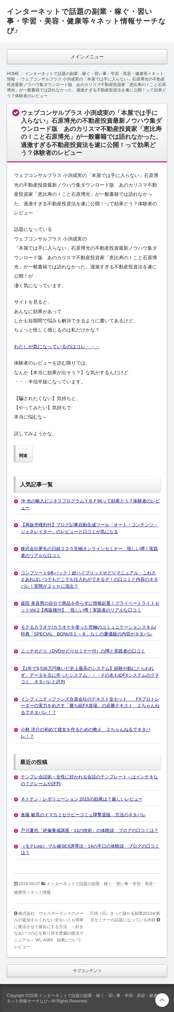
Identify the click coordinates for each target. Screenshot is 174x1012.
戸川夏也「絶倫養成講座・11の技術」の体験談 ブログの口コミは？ (89, 830)
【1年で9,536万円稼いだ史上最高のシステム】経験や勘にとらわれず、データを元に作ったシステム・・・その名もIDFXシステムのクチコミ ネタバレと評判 (90, 675)
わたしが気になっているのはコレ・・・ (57, 346)
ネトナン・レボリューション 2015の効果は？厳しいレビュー (82, 799)
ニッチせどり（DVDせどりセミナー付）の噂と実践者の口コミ (83, 651)
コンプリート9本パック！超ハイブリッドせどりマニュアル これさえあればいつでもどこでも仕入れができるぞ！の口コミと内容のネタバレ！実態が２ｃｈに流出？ (89, 579)
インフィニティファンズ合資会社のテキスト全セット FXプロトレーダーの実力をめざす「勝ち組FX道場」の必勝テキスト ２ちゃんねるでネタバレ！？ (90, 705)
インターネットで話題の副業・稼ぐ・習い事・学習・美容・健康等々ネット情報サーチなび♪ (86, 21)
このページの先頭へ (162, 1000)
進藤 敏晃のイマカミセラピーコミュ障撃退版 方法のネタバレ (83, 814)
